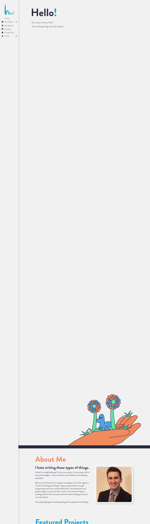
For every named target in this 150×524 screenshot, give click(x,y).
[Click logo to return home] (9, 14)
